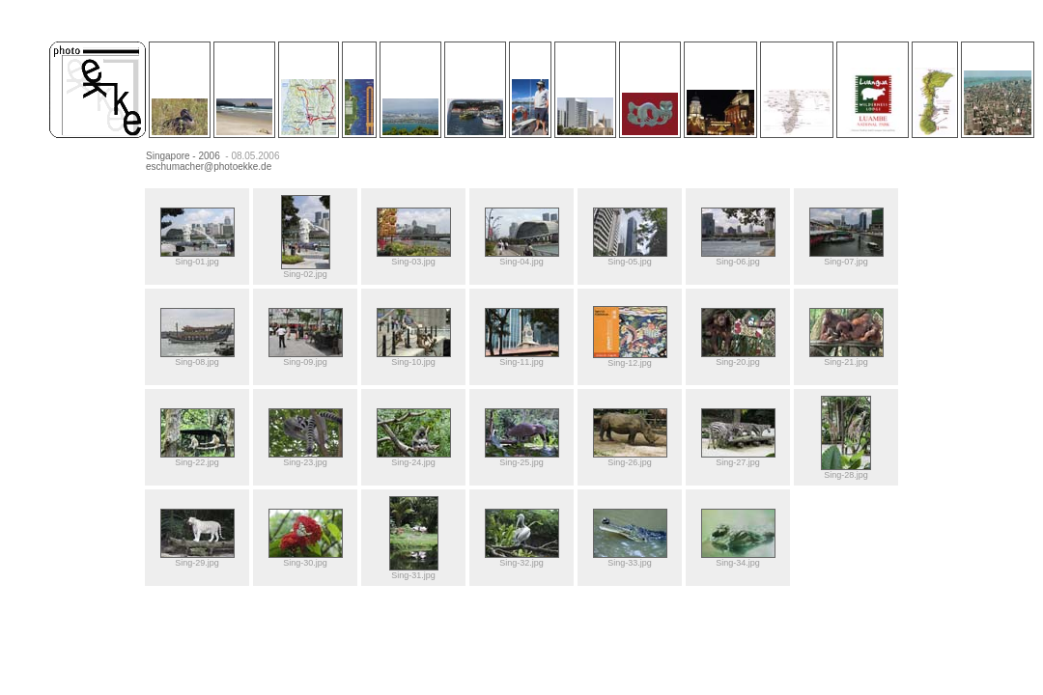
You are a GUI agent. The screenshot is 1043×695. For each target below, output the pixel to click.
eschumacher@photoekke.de (208, 166)
